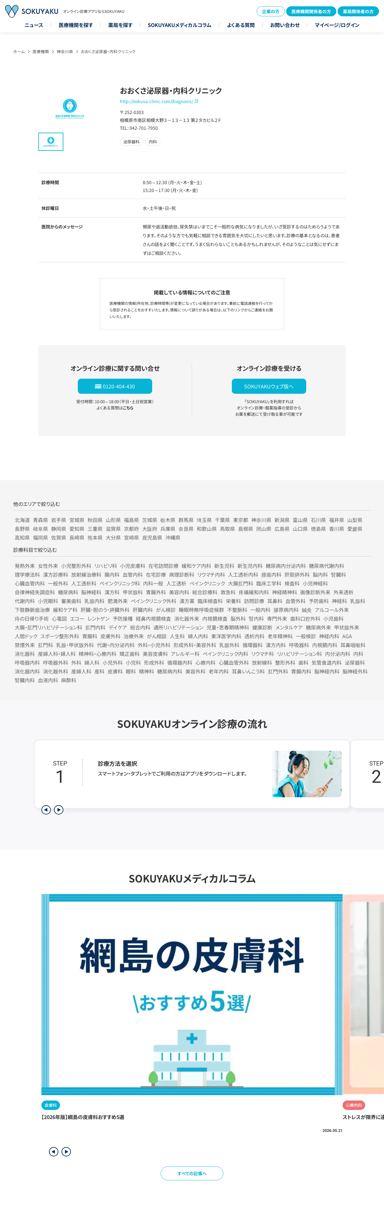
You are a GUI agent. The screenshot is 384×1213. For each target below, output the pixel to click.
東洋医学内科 (226, 636)
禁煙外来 (25, 645)
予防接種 (123, 618)
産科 (99, 671)
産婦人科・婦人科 (57, 653)
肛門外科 (278, 671)
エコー (77, 618)
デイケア (118, 627)
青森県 (40, 520)
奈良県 (186, 528)
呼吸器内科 (27, 662)
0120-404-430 (119, 386)
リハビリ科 (105, 565)
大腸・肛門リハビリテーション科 (48, 627)
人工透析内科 (243, 574)
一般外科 (58, 583)
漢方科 (112, 592)
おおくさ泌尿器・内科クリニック (108, 51)
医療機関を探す (76, 24)
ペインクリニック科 (119, 583)
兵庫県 (167, 528)
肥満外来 (118, 601)
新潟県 (282, 520)
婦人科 (91, 662)
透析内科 (254, 636)
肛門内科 (95, 627)
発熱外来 (25, 565)
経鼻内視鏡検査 (153, 618)
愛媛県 (354, 528)
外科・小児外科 (154, 645)
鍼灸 (307, 609)
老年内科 (219, 671)
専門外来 (277, 618)
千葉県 (222, 520)
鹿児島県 (152, 537)
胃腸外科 (156, 592)
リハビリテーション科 (299, 653)
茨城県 (149, 520)
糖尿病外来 (318, 627)
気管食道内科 (327, 662)
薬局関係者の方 (358, 11)
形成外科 (154, 662)
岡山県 (263, 528)
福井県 (336, 520)
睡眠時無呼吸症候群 (201, 609)
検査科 (292, 583)
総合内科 (140, 627)
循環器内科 (179, 662)
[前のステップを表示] (46, 810)
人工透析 (176, 583)
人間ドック (26, 636)
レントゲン (98, 618)
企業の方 (271, 11)
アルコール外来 (332, 609)
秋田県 (95, 520)
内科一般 (153, 583)
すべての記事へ (192, 1173)
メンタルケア (289, 627)
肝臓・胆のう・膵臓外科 (105, 609)
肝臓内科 (143, 609)
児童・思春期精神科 (227, 627)
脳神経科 (91, 592)
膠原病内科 (286, 609)
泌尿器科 (355, 662)
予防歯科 (319, 601)
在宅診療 (156, 574)
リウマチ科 (262, 653)
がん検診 (166, 609)
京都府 (131, 528)
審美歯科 (71, 601)
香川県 (336, 528)
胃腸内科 (301, 671)
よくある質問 (241, 24)
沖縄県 (172, 537)
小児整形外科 (76, 565)
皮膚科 (115, 671)
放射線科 (262, 662)
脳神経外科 (355, 671)
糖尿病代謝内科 (326, 565)
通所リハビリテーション (178, 627)
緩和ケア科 (65, 609)
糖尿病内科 (169, 671)
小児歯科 (333, 618)
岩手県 (58, 520)
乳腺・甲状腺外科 (75, 645)
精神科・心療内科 (97, 653)
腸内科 (112, 574)
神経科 (339, 601)
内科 (358, 653)
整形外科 (285, 662)
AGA (347, 636)
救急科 (228, 592)
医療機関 (41, 51)
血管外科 (295, 601)
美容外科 (195, 671)
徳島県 (318, 528)
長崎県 (76, 537)
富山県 (300, 520)
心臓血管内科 (30, 583)
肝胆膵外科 (297, 574)
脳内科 (320, 574)
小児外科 (113, 662)
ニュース (33, 24)
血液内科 (48, 680)
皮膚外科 (110, 636)
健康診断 (262, 627)
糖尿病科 (68, 592)
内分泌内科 (337, 653)
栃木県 (167, 520)
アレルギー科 (185, 653)
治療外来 (134, 636)
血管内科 (133, 574)
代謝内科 (25, 601)
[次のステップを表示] (58, 810)
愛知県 (76, 528)
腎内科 (256, 618)
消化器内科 (27, 671)
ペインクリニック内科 (225, 653)
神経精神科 (284, 592)
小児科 (133, 662)
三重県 (95, 528)
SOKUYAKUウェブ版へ (269, 386)
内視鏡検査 (214, 618)
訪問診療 (254, 601)
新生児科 (224, 565)
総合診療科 (204, 592)
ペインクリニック (207, 583)
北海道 (22, 520)
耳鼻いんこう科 (248, 671)
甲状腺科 (133, 592)
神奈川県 (65, 51)
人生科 (177, 636)
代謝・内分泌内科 (116, 645)
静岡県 (58, 528)
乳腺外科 (229, 645)
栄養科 (233, 601)
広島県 (282, 528)
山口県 (300, 528)
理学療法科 (27, 574)
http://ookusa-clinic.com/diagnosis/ (156, 101)
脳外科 (238, 618)
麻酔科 (68, 680)
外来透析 (343, 592)
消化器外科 (55, 671)
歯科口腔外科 (305, 618)
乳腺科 (357, 601)
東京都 (240, 520)
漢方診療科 (55, 574)
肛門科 (45, 645)
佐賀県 (58, 537)
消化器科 (25, 653)
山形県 (113, 520)
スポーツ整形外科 (59, 636)
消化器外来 (186, 618)
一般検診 (306, 636)
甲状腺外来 (346, 627)
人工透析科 (83, 583)
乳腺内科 (94, 601)
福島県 (131, 520)
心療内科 (205, 662)
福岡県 (40, 537)
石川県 (318, 520)
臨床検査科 (210, 601)
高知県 (22, 537)
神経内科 (329, 636)
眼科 (131, 671)
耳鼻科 (274, 601)
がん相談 (157, 636)
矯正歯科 (130, 653)
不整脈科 (237, 609)
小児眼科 (48, 601)
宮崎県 (131, 537)
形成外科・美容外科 (194, 645)
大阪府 (149, 528)
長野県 (22, 528)
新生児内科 (250, 565)
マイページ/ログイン (337, 24)
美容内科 (179, 592)
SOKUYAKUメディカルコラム (179, 24)
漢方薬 (187, 601)
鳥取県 (227, 528)
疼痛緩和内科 (254, 592)
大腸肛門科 (240, 583)
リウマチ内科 (211, 574)
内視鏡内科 (324, 645)
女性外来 (48, 565)
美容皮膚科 (155, 653)
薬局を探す (120, 24)
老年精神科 (280, 636)
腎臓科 (338, 574)
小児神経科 (315, 583)
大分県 (113, 537)
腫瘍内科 (271, 574)
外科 (76, 662)
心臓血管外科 (234, 662)
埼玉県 (204, 520)
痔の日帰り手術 (32, 618)
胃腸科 (89, 636)
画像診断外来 (315, 592)
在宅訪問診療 (163, 565)
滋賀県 (113, 528)
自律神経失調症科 (35, 592)
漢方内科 (276, 645)
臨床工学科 (268, 583)
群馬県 (186, 520)
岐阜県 (40, 528)
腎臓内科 (25, 680)
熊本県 (95, 537)
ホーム (19, 51)
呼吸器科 (299, 645)
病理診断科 (181, 574)
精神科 (146, 671)
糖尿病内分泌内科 (286, 565)
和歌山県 (207, 528)
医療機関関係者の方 (311, 11)
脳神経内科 (326, 671)
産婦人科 (81, 671)
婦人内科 (198, 636)
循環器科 (253, 645)
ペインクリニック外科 (153, 601)
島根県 (245, 528)
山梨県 (354, 520)
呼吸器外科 (55, 662)
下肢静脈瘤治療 (32, 609)
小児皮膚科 (132, 565)
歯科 (303, 662)
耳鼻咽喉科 (352, 645)
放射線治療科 (86, 574)
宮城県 (76, 520)
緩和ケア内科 (196, 565)
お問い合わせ (285, 24)
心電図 (59, 618)
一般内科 (260, 609)
